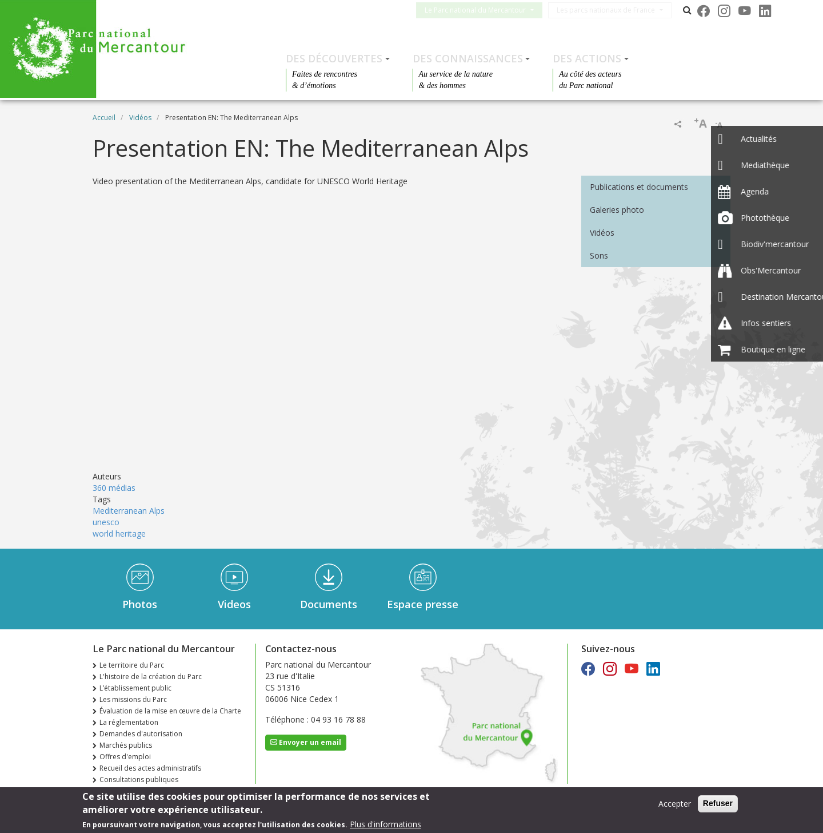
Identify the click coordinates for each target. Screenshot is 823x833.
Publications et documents (639, 186)
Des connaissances (468, 58)
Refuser (718, 803)
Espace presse (422, 604)
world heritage (119, 533)
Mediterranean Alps (129, 510)
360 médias (114, 487)
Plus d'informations (385, 824)
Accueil (104, 117)
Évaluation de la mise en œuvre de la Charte (170, 711)
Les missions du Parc (133, 699)
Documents (328, 604)
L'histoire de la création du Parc (150, 676)
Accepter (674, 803)
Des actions (587, 58)
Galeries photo (617, 209)
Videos (234, 604)
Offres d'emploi (125, 756)
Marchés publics (125, 745)
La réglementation (128, 722)
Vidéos (140, 117)
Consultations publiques (138, 779)
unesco (106, 522)
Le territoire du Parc (131, 665)
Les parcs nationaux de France (615, 10)
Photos (139, 604)
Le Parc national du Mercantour (484, 10)
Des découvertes (334, 58)
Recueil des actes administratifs (150, 768)
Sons (599, 255)
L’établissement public (135, 688)
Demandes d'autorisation (140, 734)
